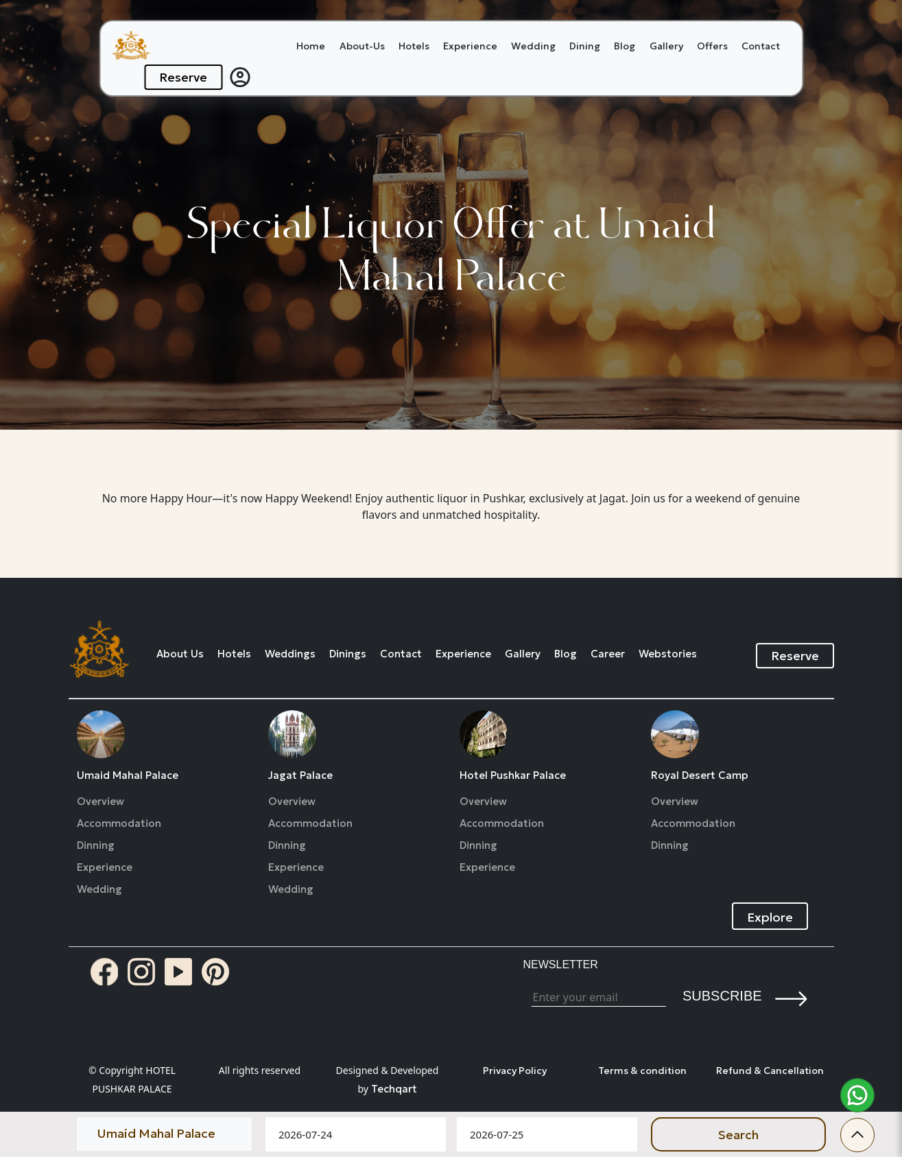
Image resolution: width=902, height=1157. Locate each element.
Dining (584, 46)
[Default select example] (164, 1133)
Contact (760, 46)
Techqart (394, 1088)
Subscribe (722, 995)
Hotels (414, 46)
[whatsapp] (857, 1095)
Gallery (666, 46)
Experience (470, 46)
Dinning (96, 845)
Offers (712, 46)
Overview (100, 801)
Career (608, 654)
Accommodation (119, 823)
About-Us (362, 46)
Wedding (533, 46)
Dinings (347, 654)
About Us (180, 654)
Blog (624, 46)
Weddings (290, 654)
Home (310, 46)
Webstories (668, 654)
